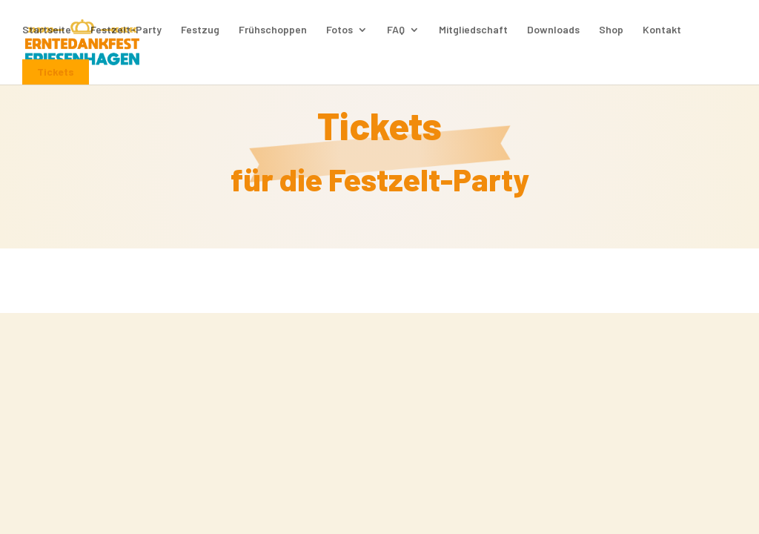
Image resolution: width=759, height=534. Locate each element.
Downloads (553, 30)
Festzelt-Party (126, 30)
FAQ (396, 30)
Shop (611, 30)
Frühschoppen (273, 30)
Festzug (200, 30)
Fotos (339, 30)
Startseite (46, 30)
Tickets (55, 71)
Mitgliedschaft (473, 30)
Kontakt (662, 30)
